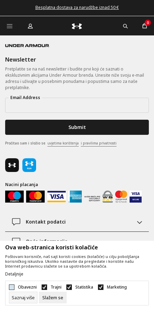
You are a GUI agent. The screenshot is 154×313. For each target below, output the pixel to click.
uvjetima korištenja (63, 143)
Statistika (84, 287)
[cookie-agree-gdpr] (53, 297)
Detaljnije (14, 274)
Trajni (56, 287)
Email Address (25, 97)
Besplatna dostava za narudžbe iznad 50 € (77, 7)
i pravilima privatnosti (99, 143)
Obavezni (27, 287)
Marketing (117, 287)
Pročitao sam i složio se (61, 143)
